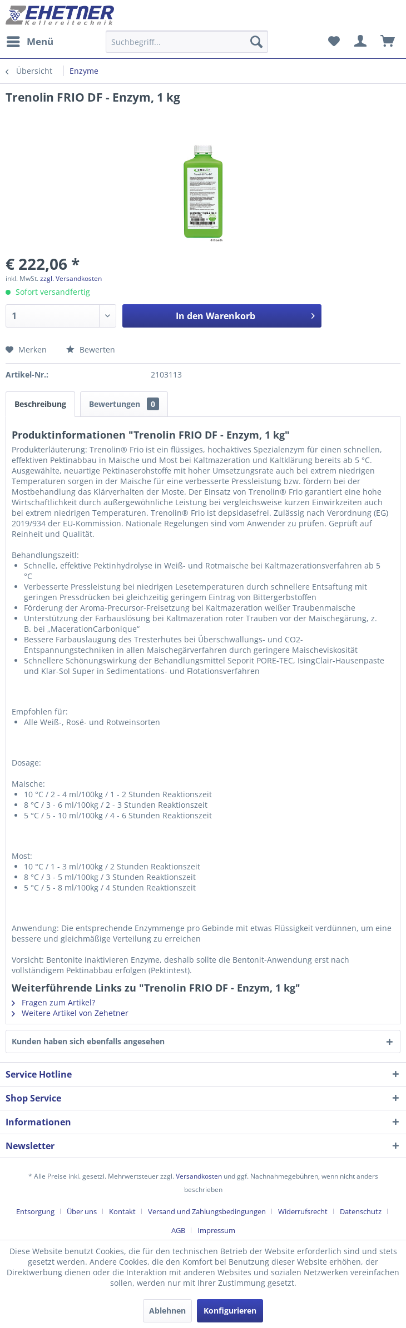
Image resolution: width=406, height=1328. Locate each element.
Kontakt (122, 1211)
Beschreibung (40, 404)
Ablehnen (167, 1310)
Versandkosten (199, 1176)
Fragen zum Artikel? (53, 1002)
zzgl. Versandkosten (71, 278)
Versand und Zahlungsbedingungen (207, 1211)
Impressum (216, 1230)
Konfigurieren (230, 1310)
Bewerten (90, 349)
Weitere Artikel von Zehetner (70, 1013)
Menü (30, 40)
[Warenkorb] (388, 42)
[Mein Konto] (361, 42)
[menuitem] (29, 42)
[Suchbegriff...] (187, 42)
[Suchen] (256, 42)
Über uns (82, 1211)
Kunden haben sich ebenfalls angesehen (88, 1041)
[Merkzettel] (334, 42)
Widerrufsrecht (303, 1211)
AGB (178, 1230)
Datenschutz (361, 1211)
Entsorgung (35, 1211)
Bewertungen (124, 404)
